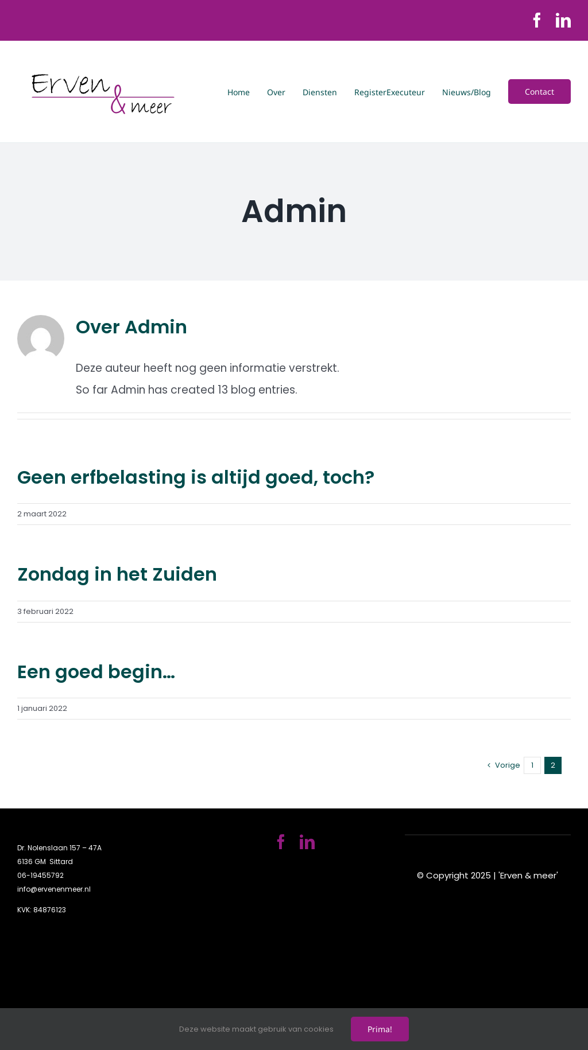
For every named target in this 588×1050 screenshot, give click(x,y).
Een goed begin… (96, 672)
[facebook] (536, 20)
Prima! (380, 1029)
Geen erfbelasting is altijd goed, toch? (195, 477)
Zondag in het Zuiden (117, 574)
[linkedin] (563, 20)
